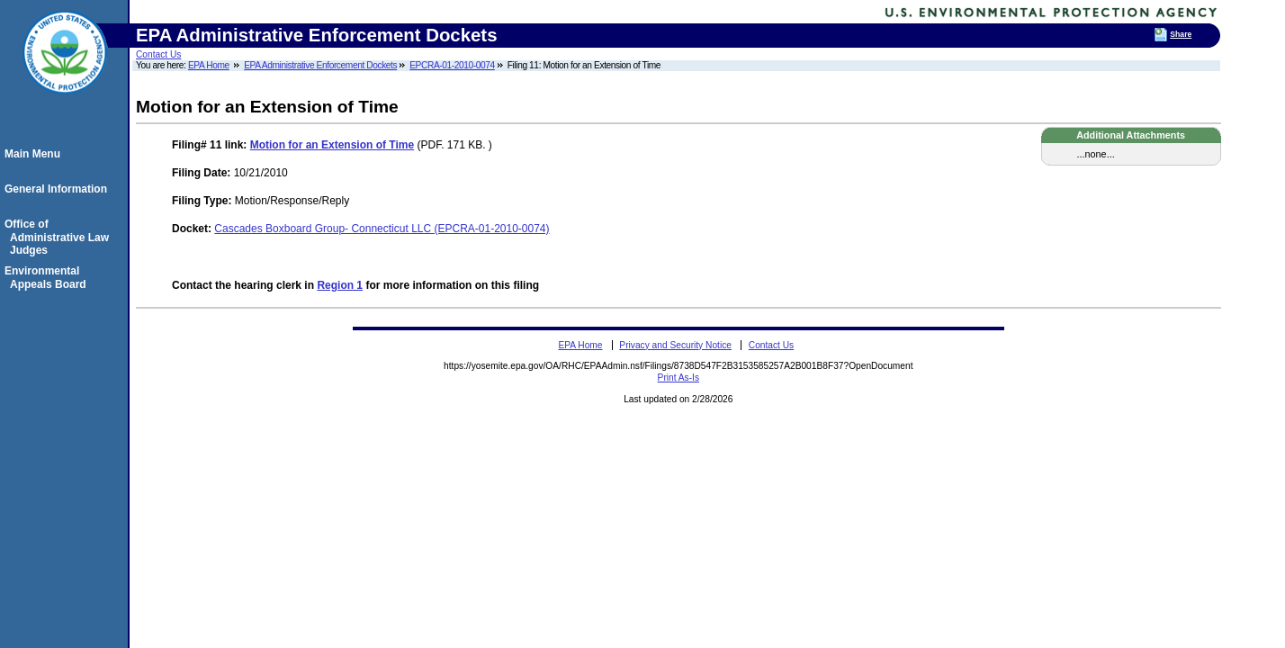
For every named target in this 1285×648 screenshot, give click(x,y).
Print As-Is (678, 377)
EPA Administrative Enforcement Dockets (320, 65)
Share (1180, 34)
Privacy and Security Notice (675, 345)
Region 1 (340, 285)
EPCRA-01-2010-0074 (452, 65)
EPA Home (208, 65)
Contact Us (158, 54)
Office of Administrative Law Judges (59, 237)
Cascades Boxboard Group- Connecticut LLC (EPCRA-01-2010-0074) (381, 228)
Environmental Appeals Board (48, 277)
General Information (58, 189)
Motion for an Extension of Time (332, 145)
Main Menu (35, 154)
